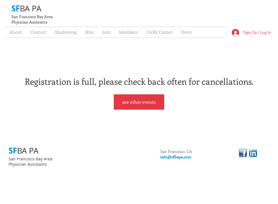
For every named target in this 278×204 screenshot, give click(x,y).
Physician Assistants (29, 22)
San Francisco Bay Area (32, 16)
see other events (139, 102)
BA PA (30, 8)
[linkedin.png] (253, 153)
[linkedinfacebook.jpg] (243, 153)
